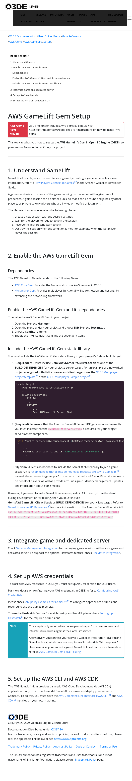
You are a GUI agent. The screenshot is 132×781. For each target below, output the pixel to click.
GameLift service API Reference (29, 507)
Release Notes (41, 18)
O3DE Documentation (23, 36)
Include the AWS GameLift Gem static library (36, 83)
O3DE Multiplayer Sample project (69, 377)
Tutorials (57, 14)
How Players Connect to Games (56, 183)
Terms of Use (108, 746)
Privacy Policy (41, 746)
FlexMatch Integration (106, 553)
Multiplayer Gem (25, 290)
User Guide (71, 18)
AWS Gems (16, 42)
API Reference (97, 18)
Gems (57, 36)
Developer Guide (115, 18)
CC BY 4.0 (57, 729)
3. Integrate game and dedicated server (32, 89)
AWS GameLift (33, 42)
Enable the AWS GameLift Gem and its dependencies (41, 78)
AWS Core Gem (24, 285)
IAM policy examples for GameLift (47, 602)
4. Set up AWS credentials (24, 95)
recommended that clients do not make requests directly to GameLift (75, 472)
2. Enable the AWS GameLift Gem (28, 67)
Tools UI (83, 18)
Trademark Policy (19, 746)
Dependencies (20, 72)
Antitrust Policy (62, 746)
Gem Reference (71, 36)
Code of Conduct (86, 746)
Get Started (26, 18)
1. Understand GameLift (23, 62)
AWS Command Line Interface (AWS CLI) (84, 696)
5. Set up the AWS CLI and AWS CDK (30, 100)
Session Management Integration (37, 548)
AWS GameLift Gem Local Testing (60, 652)
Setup (47, 42)
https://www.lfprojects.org (70, 739)
